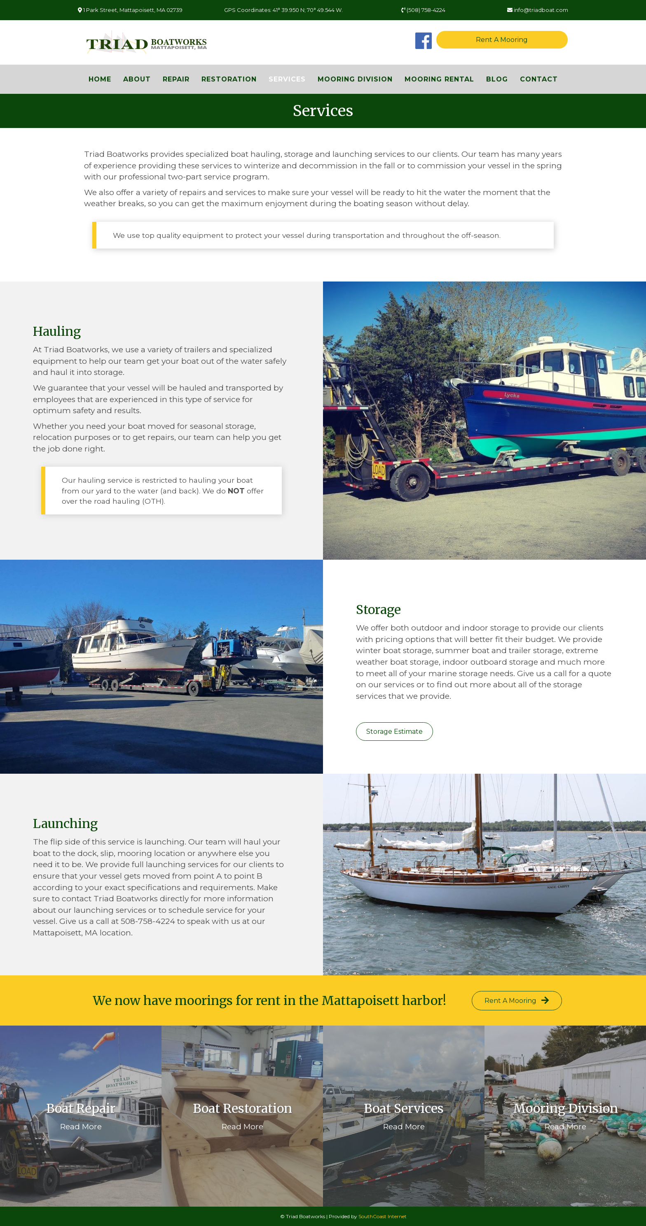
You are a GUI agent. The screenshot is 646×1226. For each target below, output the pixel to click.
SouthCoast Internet (382, 1216)
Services (287, 79)
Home (100, 79)
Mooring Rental (439, 79)
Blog (497, 79)
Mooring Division (355, 79)
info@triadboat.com (537, 10)
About (137, 79)
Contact (539, 79)
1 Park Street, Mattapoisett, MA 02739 (130, 10)
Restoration (229, 79)
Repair (176, 79)
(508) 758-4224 (423, 10)
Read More (81, 1126)
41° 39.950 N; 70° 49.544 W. (308, 10)
